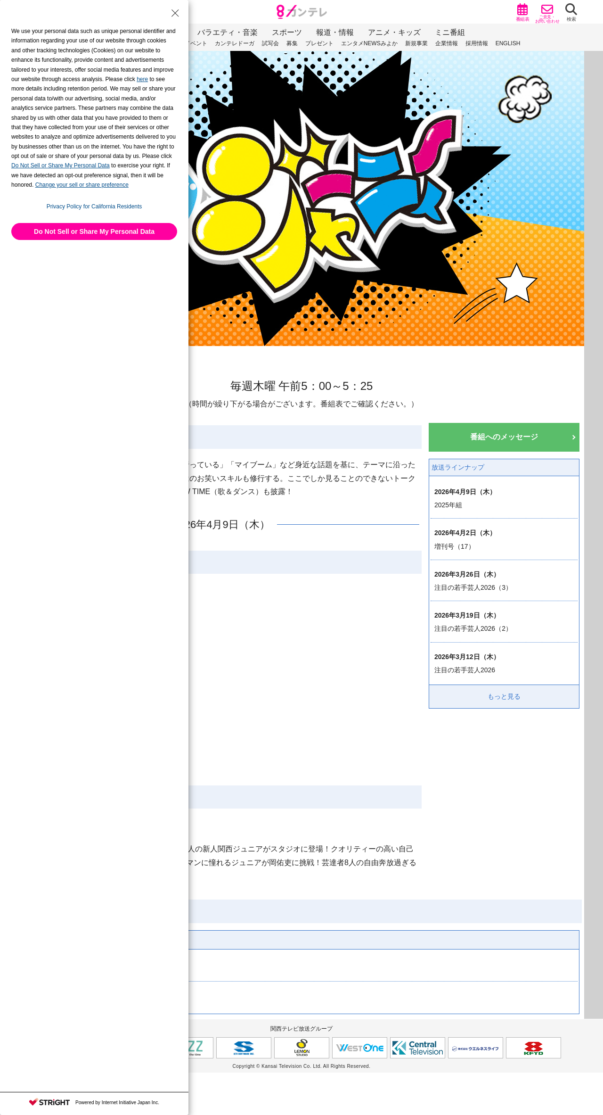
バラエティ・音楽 (227, 32)
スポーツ (287, 32)
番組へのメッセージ (504, 437)
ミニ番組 (450, 32)
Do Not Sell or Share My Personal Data (94, 231)
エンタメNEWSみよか (369, 43)
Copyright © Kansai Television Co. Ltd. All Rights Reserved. (302, 1066)
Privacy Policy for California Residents (94, 206)
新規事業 (416, 43)
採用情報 (476, 43)
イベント (196, 43)
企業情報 (446, 43)
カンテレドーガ (234, 43)
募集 (292, 43)
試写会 (270, 43)
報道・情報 (335, 32)
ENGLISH (508, 43)
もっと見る (504, 696)
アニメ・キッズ (394, 32)
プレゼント (319, 43)
